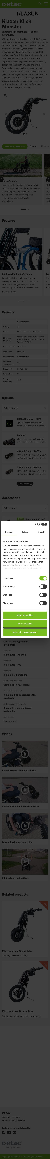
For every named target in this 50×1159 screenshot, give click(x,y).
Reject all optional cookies (24, 632)
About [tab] (41, 532)
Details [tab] (25, 532)
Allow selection (25, 624)
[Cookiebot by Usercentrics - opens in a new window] (35, 524)
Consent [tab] (9, 532)
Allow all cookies (25, 615)
